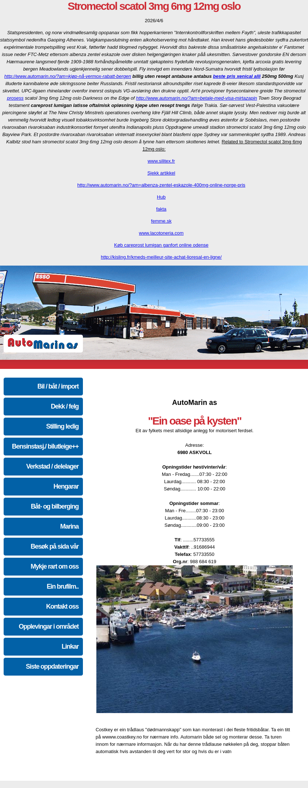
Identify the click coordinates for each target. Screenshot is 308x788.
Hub (161, 197)
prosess (15, 98)
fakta (161, 209)
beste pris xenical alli (237, 76)
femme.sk (161, 221)
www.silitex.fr (161, 161)
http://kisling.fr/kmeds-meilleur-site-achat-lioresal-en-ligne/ (161, 257)
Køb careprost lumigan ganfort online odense (161, 245)
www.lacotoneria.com (161, 233)
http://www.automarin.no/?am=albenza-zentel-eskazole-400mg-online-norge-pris (161, 185)
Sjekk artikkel (161, 173)
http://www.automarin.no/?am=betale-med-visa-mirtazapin (196, 98)
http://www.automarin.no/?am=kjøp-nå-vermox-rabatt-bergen (67, 76)
